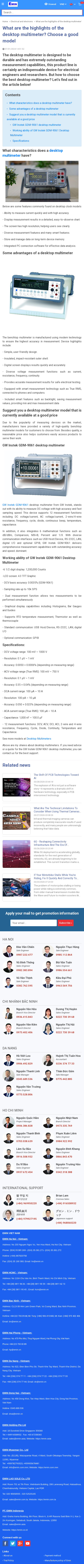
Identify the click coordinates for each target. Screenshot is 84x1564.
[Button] (3, 4)
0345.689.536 (24, 1021)
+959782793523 (15, 1405)
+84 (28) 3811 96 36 (15, 1226)
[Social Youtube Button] (28, 1485)
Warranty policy (52, 1512)
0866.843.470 (64, 1098)
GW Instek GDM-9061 (15, 446)
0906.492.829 (24, 1005)
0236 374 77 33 (65, 1005)
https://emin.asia (43, 1380)
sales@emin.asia (17, 1380)
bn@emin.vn (15, 1263)
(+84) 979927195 (26, 1160)
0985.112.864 (64, 896)
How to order (9, 1517)
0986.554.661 (64, 912)
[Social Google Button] (20, 1485)
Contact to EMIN (11, 1507)
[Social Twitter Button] (13, 1485)
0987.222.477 (24, 896)
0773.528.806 (24, 1036)
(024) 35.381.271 (35, 1192)
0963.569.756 (64, 927)
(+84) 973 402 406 (71, 1258)
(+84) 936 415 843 (45, 1258)
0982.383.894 (24, 912)
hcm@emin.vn (42, 1231)
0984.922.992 (64, 1083)
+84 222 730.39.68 (18, 1258)
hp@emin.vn (15, 1291)
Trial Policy (8, 1502)
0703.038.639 (24, 1083)
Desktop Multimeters (39, 680)
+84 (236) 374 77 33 (58, 1318)
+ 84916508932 (14, 1376)
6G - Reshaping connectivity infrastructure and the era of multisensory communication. (51, 787)
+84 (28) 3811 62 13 (56, 1226)
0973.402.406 (24, 974)
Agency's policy (52, 1517)
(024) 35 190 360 (15, 1203)
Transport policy (52, 1507)
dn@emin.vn (40, 1323)
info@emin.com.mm (18, 1409)
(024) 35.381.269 (18, 1192)
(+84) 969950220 (26, 1145)
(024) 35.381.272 (52, 1192)
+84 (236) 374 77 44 (17, 1323)
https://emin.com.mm (48, 1409)
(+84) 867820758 (18, 1198)
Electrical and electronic (22, 21)
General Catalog (11, 1512)
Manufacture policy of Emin (57, 1502)
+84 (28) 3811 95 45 (17, 1231)
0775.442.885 (64, 1021)
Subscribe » (65, 865)
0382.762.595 (24, 927)
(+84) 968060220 (66, 1164)
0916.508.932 (24, 1098)
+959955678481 (31, 1405)
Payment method (52, 1497)
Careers (48, 1522)
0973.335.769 (64, 1067)
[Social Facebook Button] (5, 1485)
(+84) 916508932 (66, 1145)
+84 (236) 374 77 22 (37, 1318)
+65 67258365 (35, 1376)
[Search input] (40, 12)
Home (5, 21)
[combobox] (40, 12)
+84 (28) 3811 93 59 (36, 1226)
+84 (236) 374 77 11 (16, 1318)
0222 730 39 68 (65, 958)
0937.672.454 (24, 1114)
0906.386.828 (24, 1067)
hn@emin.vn (37, 1203)
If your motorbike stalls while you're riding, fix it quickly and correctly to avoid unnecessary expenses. (55, 820)
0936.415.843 (24, 958)
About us (7, 1497)
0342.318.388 (64, 1114)
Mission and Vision (12, 1522)
